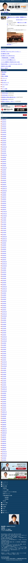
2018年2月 (4, 207)
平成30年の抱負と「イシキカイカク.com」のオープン (11, 64)
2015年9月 (4, 268)
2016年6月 (4, 249)
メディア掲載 (5, 490)
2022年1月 (4, 144)
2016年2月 (4, 257)
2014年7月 (4, 297)
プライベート (4, 78)
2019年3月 (4, 180)
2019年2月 (4, 182)
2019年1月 (4, 184)
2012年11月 (4, 339)
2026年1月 (4, 119)
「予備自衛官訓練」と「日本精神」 (8, 57)
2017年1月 (4, 234)
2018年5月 (4, 201)
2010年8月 (4, 395)
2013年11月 (4, 314)
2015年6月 (4, 274)
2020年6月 (4, 163)
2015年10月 (4, 265)
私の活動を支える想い (5, 53)
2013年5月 (4, 326)
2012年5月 (4, 351)
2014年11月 (4, 288)
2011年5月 (4, 376)
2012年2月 (4, 357)
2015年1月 (4, 284)
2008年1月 (4, 449)
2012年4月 (4, 353)
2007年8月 (4, 460)
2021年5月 (4, 149)
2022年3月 (4, 140)
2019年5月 (4, 176)
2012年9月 (4, 343)
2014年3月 (4, 305)
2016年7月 (4, 247)
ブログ (3, 86)
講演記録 (5, 488)
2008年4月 (4, 443)
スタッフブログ (5, 84)
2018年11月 (4, 188)
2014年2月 (4, 307)
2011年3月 (4, 380)
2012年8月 (4, 345)
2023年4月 (4, 128)
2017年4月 (4, 228)
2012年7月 (4, 347)
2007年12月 (4, 451)
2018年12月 (4, 186)
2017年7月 (4, 222)
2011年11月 (4, 364)
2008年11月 (4, 430)
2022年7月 (4, 134)
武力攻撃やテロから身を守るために (8, 55)
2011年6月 (4, 374)
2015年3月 (4, 280)
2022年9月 (4, 132)
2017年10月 (4, 215)
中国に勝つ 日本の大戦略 (6, 66)
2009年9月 (4, 416)
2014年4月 (4, 303)
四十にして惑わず (4, 68)
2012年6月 (4, 349)
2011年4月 (4, 378)
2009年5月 (4, 422)
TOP (2, 12)
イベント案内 (5, 502)
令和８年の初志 (5, 93)
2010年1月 (4, 410)
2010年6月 (4, 399)
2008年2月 (4, 447)
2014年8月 (4, 295)
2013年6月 (4, 324)
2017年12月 (4, 211)
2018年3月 (4, 205)
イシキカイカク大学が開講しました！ (8, 59)
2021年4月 (4, 151)
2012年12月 (4, 336)
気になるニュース (5, 82)
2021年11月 (4, 147)
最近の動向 (6, 12)
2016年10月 (4, 240)
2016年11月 (4, 238)
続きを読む (9, 44)
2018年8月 (4, 195)
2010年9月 (4, 393)
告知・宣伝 (4, 80)
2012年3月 (4, 355)
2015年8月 (4, 270)
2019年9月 (4, 169)
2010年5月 (4, 401)
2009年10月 (4, 414)
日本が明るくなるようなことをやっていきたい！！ (11, 51)
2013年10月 (4, 316)
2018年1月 (4, 209)
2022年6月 (4, 136)
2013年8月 (4, 320)
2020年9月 (4, 157)
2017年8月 (4, 220)
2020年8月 (4, 159)
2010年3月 (4, 405)
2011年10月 (4, 366)
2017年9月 (4, 217)
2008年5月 (4, 441)
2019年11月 (4, 167)
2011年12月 (4, 362)
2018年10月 (4, 190)
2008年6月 (4, 439)
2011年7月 (4, 372)
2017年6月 (4, 224)
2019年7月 (4, 172)
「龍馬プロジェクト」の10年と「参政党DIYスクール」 (17, 17)
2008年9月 (4, 435)
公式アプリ (4, 510)
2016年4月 (4, 253)
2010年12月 (4, 387)
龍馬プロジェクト (6, 493)
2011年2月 (4, 382)
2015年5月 (4, 276)
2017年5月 (4, 226)
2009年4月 (4, 424)
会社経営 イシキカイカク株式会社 (10, 491)
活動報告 (3, 74)
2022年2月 (4, 142)
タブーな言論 (4, 88)
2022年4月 (4, 138)
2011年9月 (4, 368)
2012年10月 (4, 341)
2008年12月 (4, 428)
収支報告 (6, 499)
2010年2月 (4, 407)
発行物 (4, 500)
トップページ (5, 482)
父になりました (4, 49)
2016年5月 (4, 251)
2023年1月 (4, 130)
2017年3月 (4, 230)
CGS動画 (4, 506)
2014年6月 (4, 299)
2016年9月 (4, 243)
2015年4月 (4, 278)
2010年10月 (4, 391)
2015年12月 (4, 261)
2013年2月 (4, 332)
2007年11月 (4, 453)
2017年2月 (4, 232)
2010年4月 (4, 403)
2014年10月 (4, 291)
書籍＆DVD (4, 504)
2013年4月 (4, 328)
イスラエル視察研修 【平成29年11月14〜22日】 (10, 62)
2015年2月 (4, 282)
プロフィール (5, 484)
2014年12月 (4, 286)
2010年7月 (4, 397)
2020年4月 (4, 165)
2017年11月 (4, 213)
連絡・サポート (5, 512)
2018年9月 (4, 192)
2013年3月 (4, 330)
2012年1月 (4, 359)
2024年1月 (4, 126)
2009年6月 (4, 420)
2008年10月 (4, 432)
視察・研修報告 (5, 76)
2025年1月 (4, 121)
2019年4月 (4, 178)
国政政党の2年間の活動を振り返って (9, 97)
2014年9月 (4, 293)
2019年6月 (4, 174)
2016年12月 (4, 236)
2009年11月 (4, 412)
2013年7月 (4, 322)
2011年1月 (4, 384)
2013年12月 (4, 311)
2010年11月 (4, 389)
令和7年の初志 (5, 95)
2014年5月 (4, 301)
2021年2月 (4, 153)
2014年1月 (4, 309)
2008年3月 (4, 445)
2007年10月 (4, 455)
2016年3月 (4, 255)
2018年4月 (4, 203)
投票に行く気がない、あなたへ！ (8, 101)
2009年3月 (4, 426)
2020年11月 (4, 155)
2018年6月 (4, 199)
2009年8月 (4, 418)
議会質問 (6, 497)
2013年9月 (4, 318)
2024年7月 (4, 124)
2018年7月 (4, 197)
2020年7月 (4, 161)
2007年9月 (4, 458)
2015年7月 (4, 272)
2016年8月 (4, 245)
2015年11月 (4, 263)
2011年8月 (4, 370)
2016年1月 (4, 259)
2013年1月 (4, 334)
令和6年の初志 (5, 99)
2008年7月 (4, 437)
